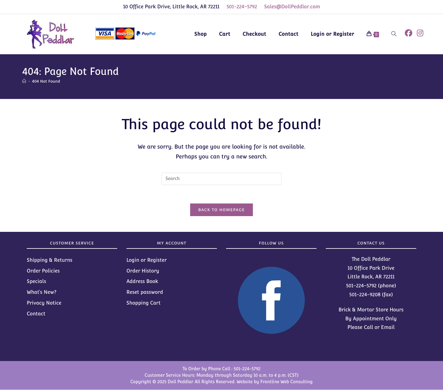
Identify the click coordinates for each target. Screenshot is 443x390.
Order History (142, 271)
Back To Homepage (221, 210)
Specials (36, 282)
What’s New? (41, 292)
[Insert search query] (221, 179)
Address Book (142, 282)
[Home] (24, 81)
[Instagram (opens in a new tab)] (420, 33)
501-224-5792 (241, 7)
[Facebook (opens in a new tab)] (408, 33)
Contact (36, 314)
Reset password (144, 292)
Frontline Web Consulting (286, 382)
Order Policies (43, 271)
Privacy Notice (44, 303)
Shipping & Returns (49, 260)
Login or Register (146, 260)
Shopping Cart (143, 303)
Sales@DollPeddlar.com (292, 7)
